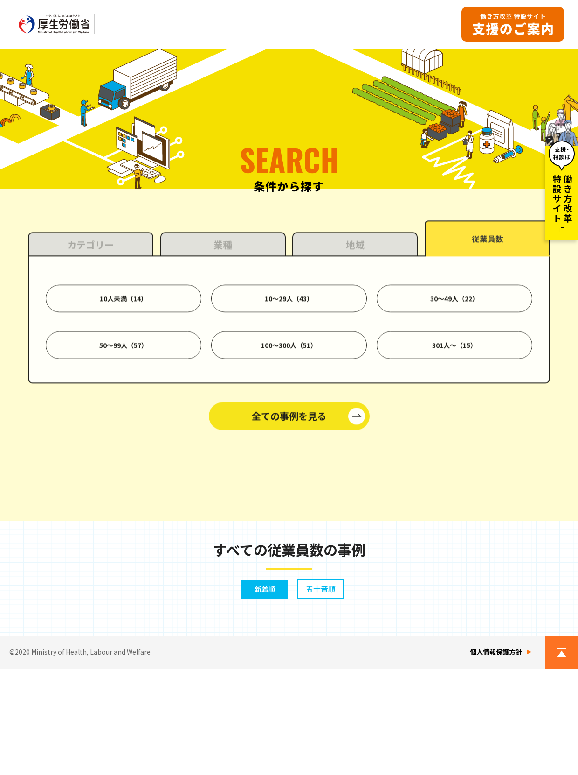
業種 (222, 360)
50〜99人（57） (123, 460)
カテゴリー (90, 360)
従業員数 (487, 355)
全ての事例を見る (289, 531)
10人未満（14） (123, 414)
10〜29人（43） (289, 414)
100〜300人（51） (289, 460)
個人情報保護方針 (496, 757)
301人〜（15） (454, 460)
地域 (355, 360)
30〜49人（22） (454, 414)
